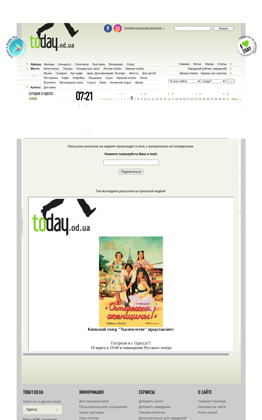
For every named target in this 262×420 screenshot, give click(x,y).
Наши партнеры (91, 412)
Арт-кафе (76, 73)
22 (192, 99)
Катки (143, 77)
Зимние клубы (134, 68)
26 (207, 99)
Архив (139, 82)
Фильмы (49, 64)
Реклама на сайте (212, 407)
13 (157, 99)
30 (223, 99)
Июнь (235, 99)
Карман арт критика (214, 73)
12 (153, 99)
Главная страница (212, 401)
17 (172, 99)
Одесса (32, 409)
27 (212, 99)
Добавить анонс (151, 401)
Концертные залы (88, 68)
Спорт (131, 64)
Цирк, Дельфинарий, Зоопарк (106, 73)
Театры (67, 68)
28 (215, 99)
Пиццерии (95, 77)
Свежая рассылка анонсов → (144, 27)
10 (145, 99)
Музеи (48, 73)
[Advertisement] (131, 11)
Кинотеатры (51, 68)
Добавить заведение (154, 407)
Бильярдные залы (71, 82)
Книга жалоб (207, 412)
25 (204, 99)
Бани (103, 82)
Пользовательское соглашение (103, 407)
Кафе (65, 77)
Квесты (133, 73)
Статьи (222, 64)
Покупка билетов (152, 412)
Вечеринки (116, 64)
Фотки (197, 64)
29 (219, 99)
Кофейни (78, 77)
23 (196, 99)
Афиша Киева (188, 73)
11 (149, 99)
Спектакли (82, 64)
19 (180, 99)
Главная (184, 64)
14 (160, 99)
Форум (209, 64)
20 (184, 99)
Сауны (91, 82)
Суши (109, 77)
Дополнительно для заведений (162, 418)
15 (164, 99)
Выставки (99, 64)
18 (176, 99)
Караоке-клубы (126, 77)
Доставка (50, 87)
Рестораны (51, 77)
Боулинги (50, 82)
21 (188, 99)
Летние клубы (112, 68)
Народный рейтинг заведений (207, 68)
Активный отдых (120, 82)
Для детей (149, 73)
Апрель (107, 99)
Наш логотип (89, 418)
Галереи (61, 73)
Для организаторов (94, 401)
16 (168, 99)
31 (227, 99)
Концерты (64, 64)
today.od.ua (33, 392)
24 (200, 99)
